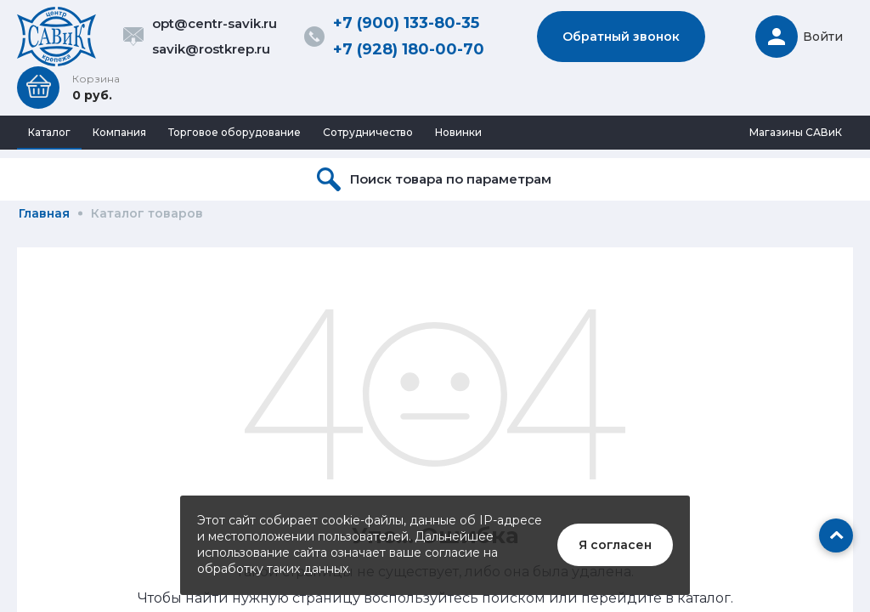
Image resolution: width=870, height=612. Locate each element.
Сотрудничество (368, 132)
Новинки (458, 132)
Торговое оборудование (234, 132)
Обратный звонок (621, 36)
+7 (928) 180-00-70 (408, 49)
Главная (44, 213)
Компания (119, 132)
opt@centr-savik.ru (214, 23)
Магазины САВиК (795, 132)
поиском (513, 598)
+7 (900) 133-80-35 (406, 23)
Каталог (49, 132)
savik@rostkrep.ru (211, 49)
